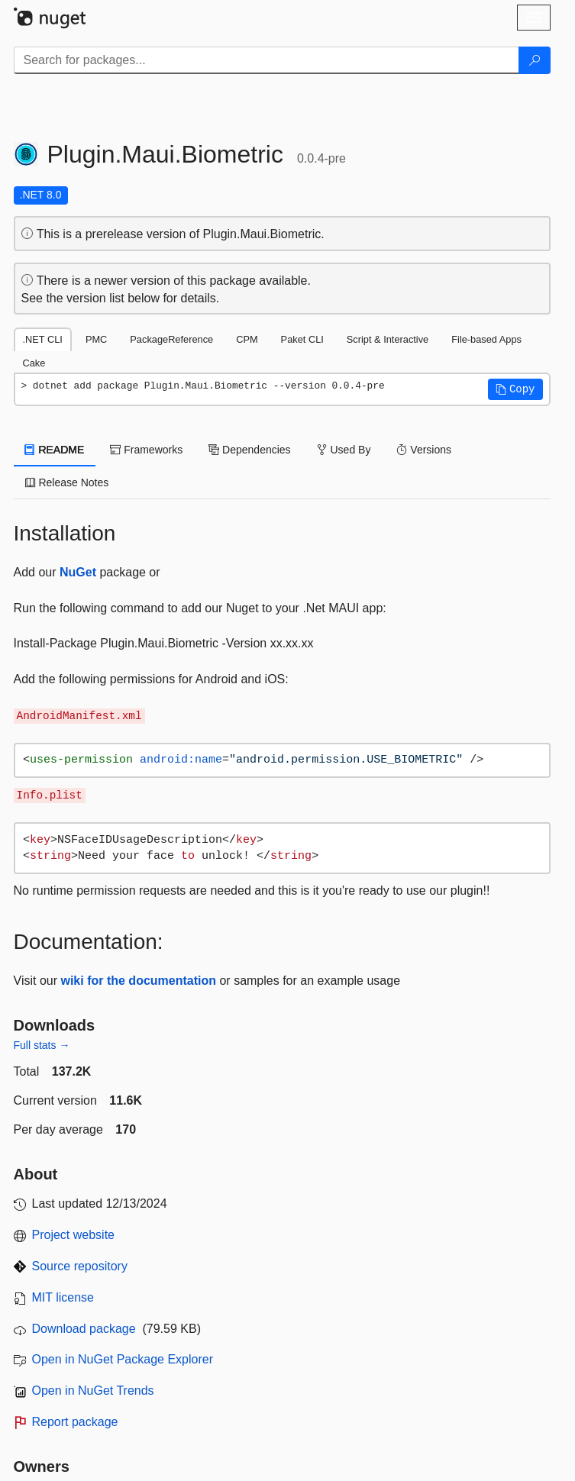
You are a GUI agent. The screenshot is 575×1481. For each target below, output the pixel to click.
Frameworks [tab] (146, 449)
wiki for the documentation (138, 980)
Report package (75, 1421)
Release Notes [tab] (67, 482)
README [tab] (55, 449)
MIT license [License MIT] (63, 1297)
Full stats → (42, 1045)
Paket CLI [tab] (302, 339)
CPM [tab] (246, 339)
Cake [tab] (34, 363)
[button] (515, 389)
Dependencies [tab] (249, 449)
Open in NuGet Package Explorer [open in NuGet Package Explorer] (122, 1359)
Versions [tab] (423, 449)
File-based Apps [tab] (486, 339)
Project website (73, 1234)
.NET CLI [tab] (43, 339)
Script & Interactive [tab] (387, 339)
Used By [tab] (344, 449)
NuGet (78, 572)
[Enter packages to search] (266, 60)
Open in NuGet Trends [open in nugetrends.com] (93, 1390)
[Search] (534, 60)
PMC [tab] (96, 339)
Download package (84, 1328)
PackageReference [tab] (171, 339)
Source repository (80, 1266)
